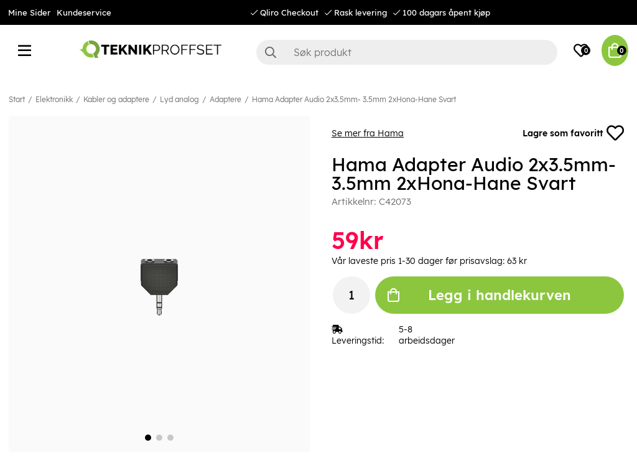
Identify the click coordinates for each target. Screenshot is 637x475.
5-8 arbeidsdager (427, 335)
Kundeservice (84, 12)
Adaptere (225, 99)
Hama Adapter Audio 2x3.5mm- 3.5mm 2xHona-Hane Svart (354, 99)
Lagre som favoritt (573, 133)
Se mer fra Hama (368, 133)
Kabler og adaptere (116, 99)
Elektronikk (54, 99)
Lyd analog (179, 99)
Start (17, 99)
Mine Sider (29, 12)
